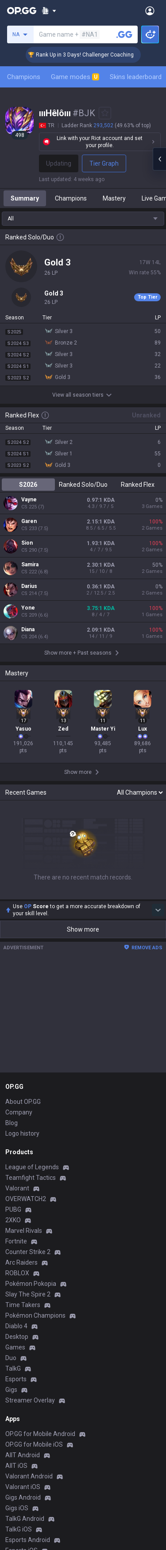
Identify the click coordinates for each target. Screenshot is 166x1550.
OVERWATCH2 (25, 1198)
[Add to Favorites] (105, 113)
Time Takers (22, 1304)
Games (15, 1347)
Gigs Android (23, 1497)
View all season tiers (83, 395)
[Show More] (49, 10)
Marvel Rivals (23, 1230)
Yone (28, 608)
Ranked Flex (137, 484)
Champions (23, 77)
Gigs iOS (16, 1508)
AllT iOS (16, 1465)
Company (18, 1112)
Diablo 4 (16, 1326)
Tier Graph (104, 163)
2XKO (13, 1220)
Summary (25, 198)
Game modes (75, 77)
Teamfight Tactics (30, 1177)
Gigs (11, 1389)
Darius (29, 586)
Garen (29, 521)
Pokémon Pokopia (30, 1283)
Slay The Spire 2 (27, 1294)
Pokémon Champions (35, 1315)
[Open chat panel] (159, 159)
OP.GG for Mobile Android (40, 1433)
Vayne (29, 499)
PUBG (13, 1209)
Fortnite (16, 1241)
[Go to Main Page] (21, 10)
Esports (16, 1379)
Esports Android (27, 1539)
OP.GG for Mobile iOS (34, 1444)
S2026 (28, 484)
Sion (27, 543)
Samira (30, 564)
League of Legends (32, 1167)
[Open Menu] (150, 10)
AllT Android (22, 1455)
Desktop (16, 1336)
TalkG (13, 1368)
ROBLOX (17, 1273)
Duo (10, 1357)
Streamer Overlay (30, 1400)
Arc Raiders (21, 1262)
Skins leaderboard (136, 77)
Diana (28, 629)
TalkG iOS (18, 1529)
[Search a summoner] (124, 34)
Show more (83, 929)
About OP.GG (23, 1101)
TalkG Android (24, 1518)
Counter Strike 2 (27, 1251)
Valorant (17, 1188)
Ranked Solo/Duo (83, 484)
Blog (11, 1122)
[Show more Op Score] (158, 910)
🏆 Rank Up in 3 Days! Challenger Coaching (92, 55)
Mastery (114, 198)
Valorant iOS (22, 1486)
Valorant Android (29, 1476)
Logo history (22, 1133)
